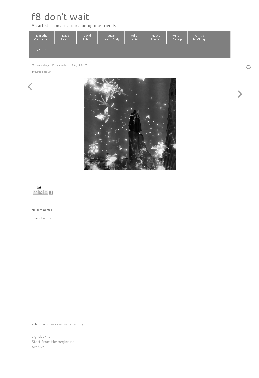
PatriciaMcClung (199, 38)
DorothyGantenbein (41, 38)
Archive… (39, 346)
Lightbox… (40, 336)
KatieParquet (65, 38)
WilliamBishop (177, 38)
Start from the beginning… (54, 341)
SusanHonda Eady (111, 38)
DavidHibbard (87, 38)
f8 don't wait (60, 16)
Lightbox (40, 51)
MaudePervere (155, 38)
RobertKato (134, 38)
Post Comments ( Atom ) (66, 324)
